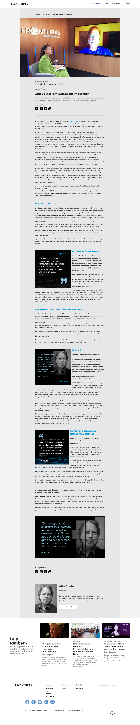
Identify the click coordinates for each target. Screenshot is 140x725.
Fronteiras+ (49, 688)
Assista (64, 688)
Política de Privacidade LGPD (75, 710)
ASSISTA (106, 4)
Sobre (47, 691)
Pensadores (79, 688)
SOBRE (128, 4)
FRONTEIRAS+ (96, 4)
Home (38, 14)
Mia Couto (41, 89)
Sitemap (48, 693)
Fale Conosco (50, 696)
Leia (44, 14)
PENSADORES (116, 4)
